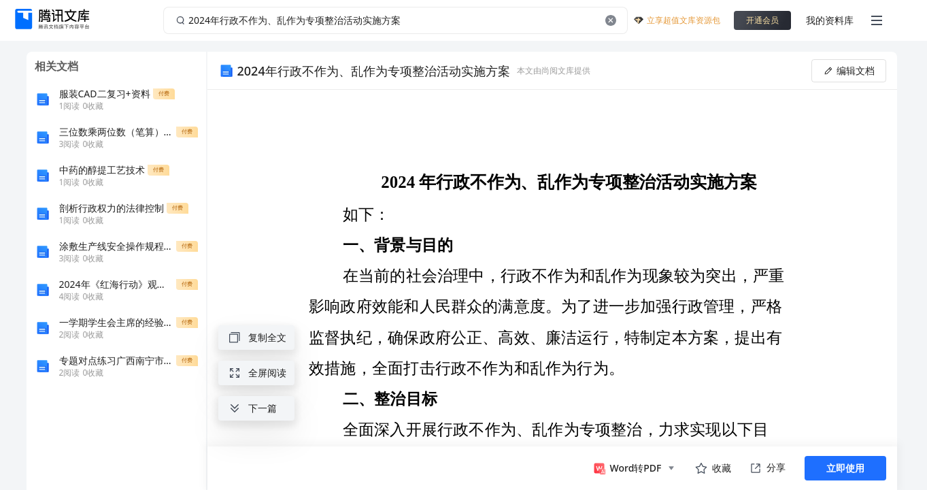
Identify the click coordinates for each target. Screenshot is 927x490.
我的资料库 (830, 20)
